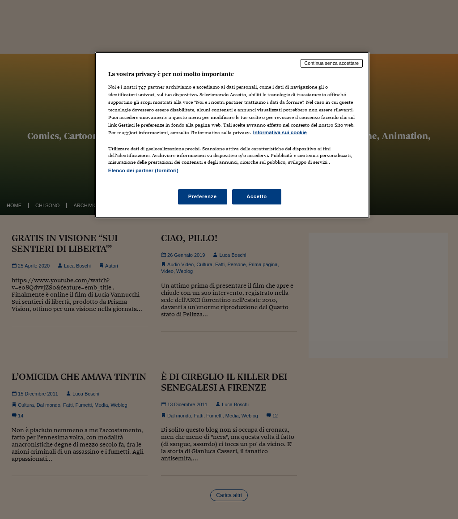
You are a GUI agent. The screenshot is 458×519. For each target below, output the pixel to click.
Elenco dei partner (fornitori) (143, 170)
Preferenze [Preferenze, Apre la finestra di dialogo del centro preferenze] (202, 196)
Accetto (256, 196)
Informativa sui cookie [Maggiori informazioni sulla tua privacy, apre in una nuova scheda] (280, 132)
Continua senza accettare (332, 63)
